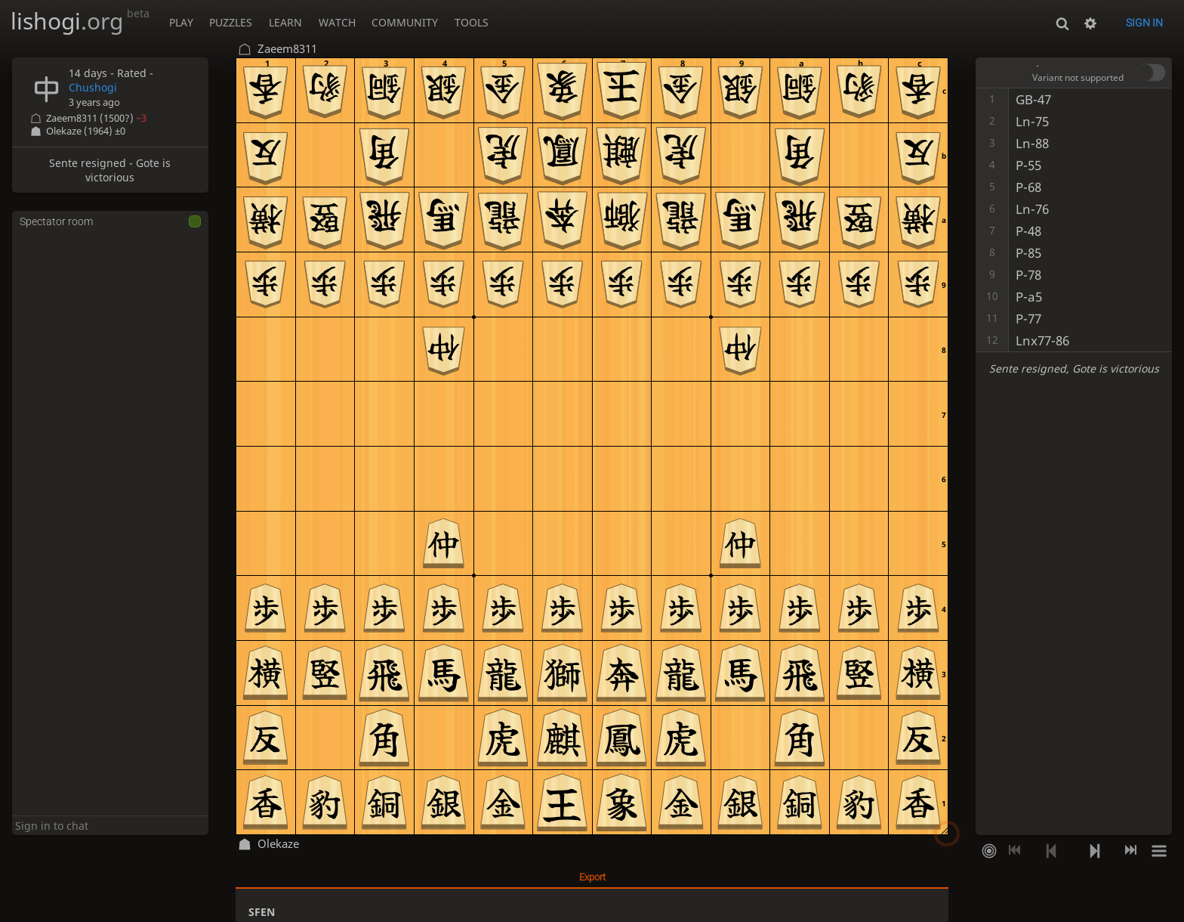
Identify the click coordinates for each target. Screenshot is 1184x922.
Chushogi (93, 87)
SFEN (261, 912)
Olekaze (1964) (85, 131)
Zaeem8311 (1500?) (96, 118)
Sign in (1144, 23)
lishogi (80, 20)
